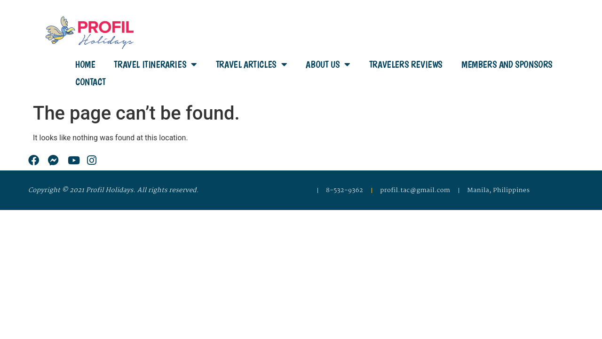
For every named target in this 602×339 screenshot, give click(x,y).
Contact (90, 82)
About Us (328, 64)
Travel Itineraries (155, 64)
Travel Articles (251, 64)
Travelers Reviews (406, 64)
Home (85, 64)
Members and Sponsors (507, 64)
